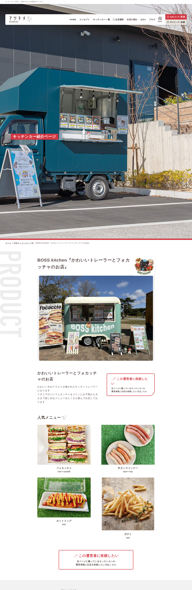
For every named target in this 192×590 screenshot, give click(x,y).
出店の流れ (132, 19)
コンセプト (84, 19)
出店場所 (118, 19)
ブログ (152, 19)
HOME (73, 19)
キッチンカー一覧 (101, 19)
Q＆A (143, 19)
